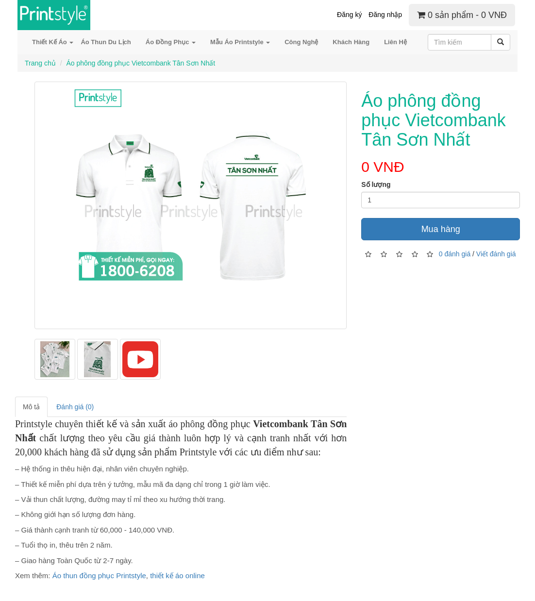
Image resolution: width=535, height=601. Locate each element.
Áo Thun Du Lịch (106, 42)
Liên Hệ (395, 42)
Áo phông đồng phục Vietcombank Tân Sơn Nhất (140, 63)
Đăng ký (349, 14)
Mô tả (31, 407)
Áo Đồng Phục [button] (171, 42)
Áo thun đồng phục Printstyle (99, 575)
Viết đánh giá (496, 254)
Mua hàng (440, 229)
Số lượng (375, 184)
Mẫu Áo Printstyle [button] (240, 42)
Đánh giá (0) (75, 407)
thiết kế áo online (177, 575)
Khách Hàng (351, 42)
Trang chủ (40, 63)
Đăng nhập (385, 14)
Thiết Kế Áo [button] (52, 42)
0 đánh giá (454, 254)
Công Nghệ (301, 42)
